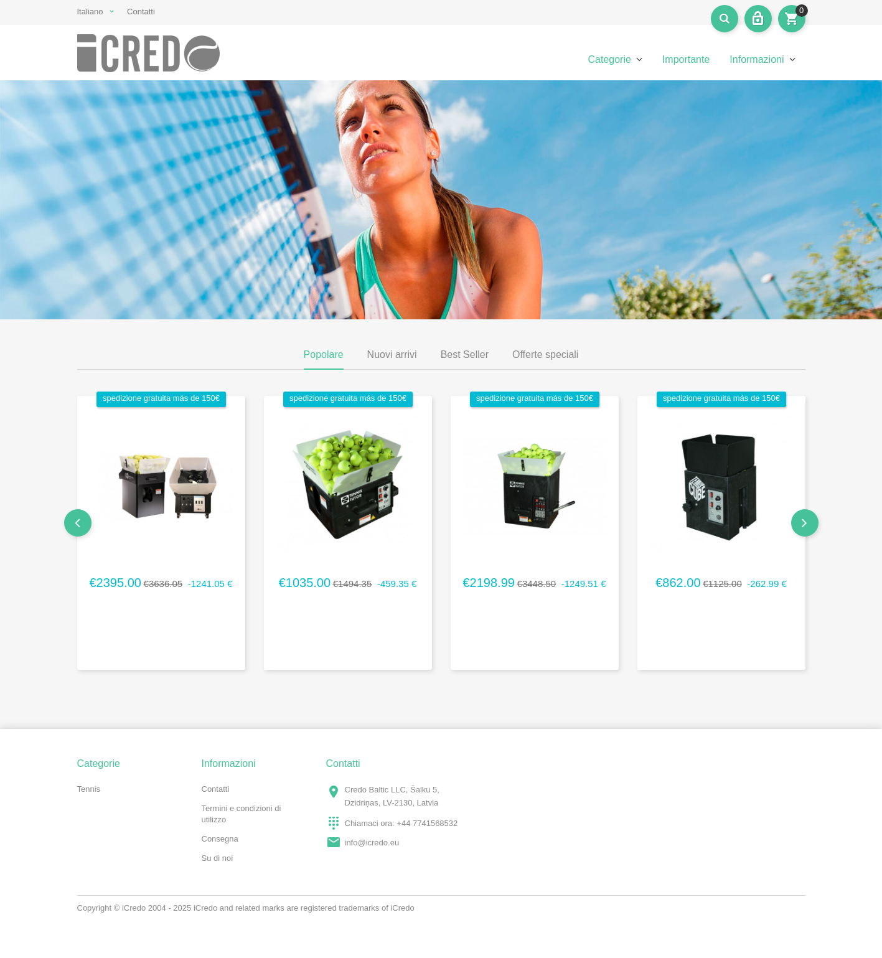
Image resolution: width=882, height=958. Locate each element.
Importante (686, 59)
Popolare (324, 354)
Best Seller (465, 354)
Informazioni (757, 59)
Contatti (141, 11)
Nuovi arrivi (392, 354)
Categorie (609, 59)
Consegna (220, 838)
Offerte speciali (545, 354)
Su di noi (217, 858)
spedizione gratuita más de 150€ (161, 398)
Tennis (89, 789)
